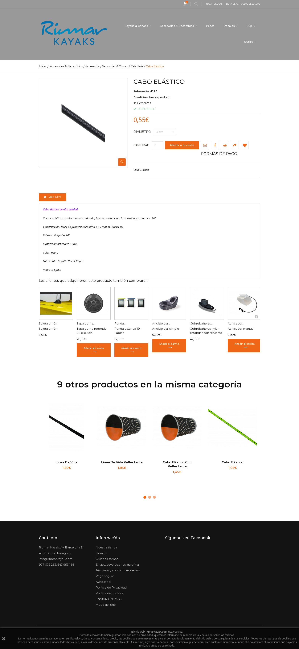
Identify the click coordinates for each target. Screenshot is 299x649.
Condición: (140, 97)
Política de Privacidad (111, 587)
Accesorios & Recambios (177, 26)
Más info (54, 197)
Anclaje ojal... (161, 323)
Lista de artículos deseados (243, 3)
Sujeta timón (48, 323)
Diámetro (142, 131)
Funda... (119, 323)
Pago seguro (105, 576)
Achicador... (236, 323)
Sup (250, 26)
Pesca (210, 26)
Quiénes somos (107, 559)
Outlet (248, 41)
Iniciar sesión (214, 3)
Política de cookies (109, 593)
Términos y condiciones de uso (118, 570)
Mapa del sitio (106, 604)
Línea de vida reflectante (122, 462)
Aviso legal (103, 582)
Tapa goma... (86, 323)
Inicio (42, 66)
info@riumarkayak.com (55, 559)
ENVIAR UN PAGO (109, 599)
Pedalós (229, 26)
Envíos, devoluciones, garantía (117, 564)
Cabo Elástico (232, 462)
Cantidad (141, 145)
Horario (101, 553)
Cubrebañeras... (201, 323)
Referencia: (141, 91)
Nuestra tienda (106, 547)
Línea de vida (66, 462)
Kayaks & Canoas (136, 26)
